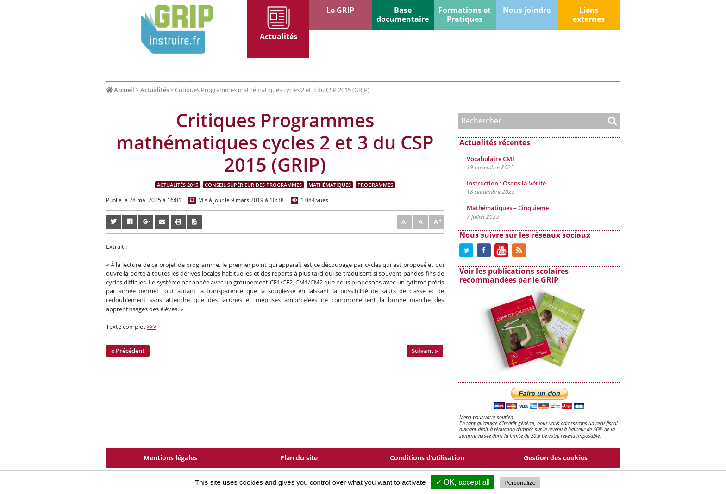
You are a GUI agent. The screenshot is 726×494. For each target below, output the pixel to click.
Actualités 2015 (177, 184)
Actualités (278, 36)
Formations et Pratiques (464, 14)
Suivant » (425, 350)
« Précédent (127, 350)
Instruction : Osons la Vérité (506, 183)
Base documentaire (402, 14)
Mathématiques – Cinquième (508, 208)
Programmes (375, 184)
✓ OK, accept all (463, 482)
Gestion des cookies (556, 457)
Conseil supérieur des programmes (253, 184)
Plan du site (299, 457)
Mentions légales (170, 457)
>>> (151, 326)
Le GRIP (340, 10)
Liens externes (589, 14)
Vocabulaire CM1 (491, 158)
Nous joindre (527, 10)
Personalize (520, 482)
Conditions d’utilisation (427, 457)
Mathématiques (329, 184)
